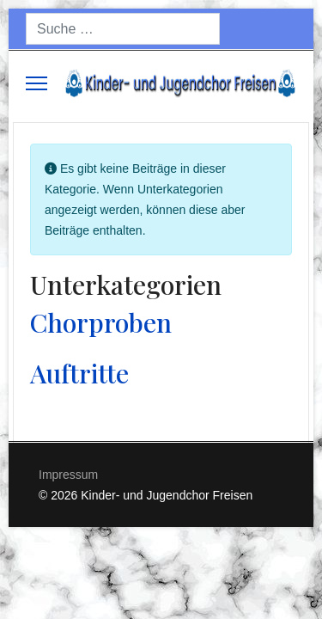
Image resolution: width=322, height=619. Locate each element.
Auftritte (79, 373)
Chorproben (101, 322)
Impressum (68, 474)
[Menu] (36, 83)
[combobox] (123, 29)
